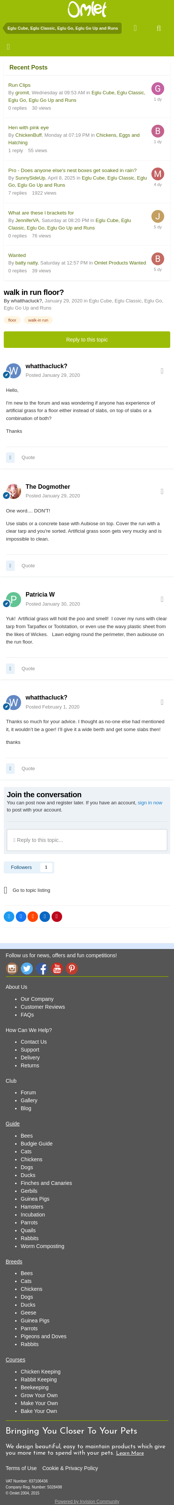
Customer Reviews (43, 1007)
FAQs (27, 1015)
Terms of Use (21, 1468)
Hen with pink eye (28, 127)
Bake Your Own (39, 1411)
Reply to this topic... (38, 840)
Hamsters (32, 1207)
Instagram (12, 968)
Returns (30, 1065)
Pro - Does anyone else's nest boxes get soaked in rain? (72, 170)
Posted (53, 375)
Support (30, 1050)
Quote (28, 457)
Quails (28, 1230)
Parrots (29, 1222)
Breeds (14, 1262)
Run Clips (19, 85)
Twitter (27, 968)
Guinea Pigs (35, 1199)
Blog (26, 1108)
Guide (13, 1124)
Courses (15, 1360)
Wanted (17, 255)
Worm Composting (42, 1246)
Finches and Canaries (46, 1183)
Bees (27, 1136)
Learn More (130, 1453)
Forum (28, 1092)
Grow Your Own (39, 1395)
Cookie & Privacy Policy (70, 1468)
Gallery (29, 1100)
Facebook (42, 968)
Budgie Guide (37, 1144)
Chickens (32, 1159)
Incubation (33, 1215)
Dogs (27, 1167)
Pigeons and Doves (43, 1336)
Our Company (37, 999)
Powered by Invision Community (87, 1501)
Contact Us (34, 1042)
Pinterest (72, 968)
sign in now (150, 802)
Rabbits (29, 1238)
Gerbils (29, 1191)
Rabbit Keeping (39, 1380)
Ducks (28, 1175)
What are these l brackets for (41, 213)
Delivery (30, 1058)
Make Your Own (39, 1403)
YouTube (57, 968)
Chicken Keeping (41, 1372)
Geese (28, 1313)
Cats (26, 1151)
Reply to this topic (87, 340)
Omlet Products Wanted (120, 263)
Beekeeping (35, 1387)
